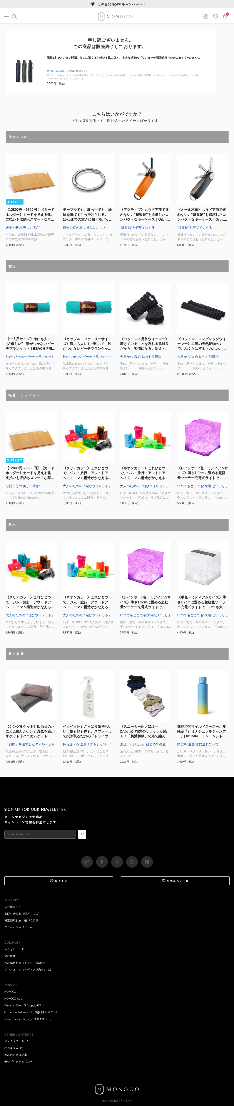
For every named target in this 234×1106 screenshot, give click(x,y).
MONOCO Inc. (110, 1101)
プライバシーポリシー (18, 927)
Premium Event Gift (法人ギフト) (24, 1005)
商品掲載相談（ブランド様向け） (25, 963)
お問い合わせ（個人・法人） (22, 913)
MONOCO (10, 991)
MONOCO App (13, 998)
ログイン (58, 881)
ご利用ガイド (12, 906)
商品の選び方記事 (15, 1055)
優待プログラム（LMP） (19, 1061)
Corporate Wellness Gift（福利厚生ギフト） (31, 1012)
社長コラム (13, 1048)
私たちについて (14, 949)
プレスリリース (16, 1041)
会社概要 (10, 956)
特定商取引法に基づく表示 (21, 920)
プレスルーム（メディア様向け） (27, 970)
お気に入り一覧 (175, 881)
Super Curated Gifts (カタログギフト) (27, 1019)
